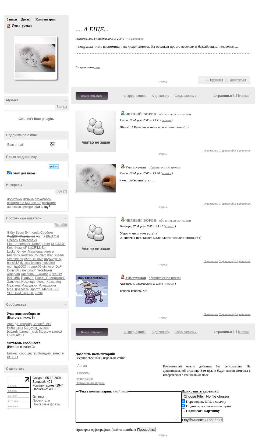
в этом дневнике (22, 173)
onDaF (57, 266)
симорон (28, 207)
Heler (46, 244)
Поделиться (238, 80)
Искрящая (28, 282)
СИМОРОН (15, 335)
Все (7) (61, 191)
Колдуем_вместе (36, 328)
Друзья (26, 19)
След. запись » (186, 96)
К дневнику (160, 96)
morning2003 (16, 266)
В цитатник (242, 150)
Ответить (211, 150)
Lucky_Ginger (17, 251)
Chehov (12, 240)
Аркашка (55, 274)
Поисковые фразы (46, 404)
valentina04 (28, 270)
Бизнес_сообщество (22, 353)
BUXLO (12, 357)
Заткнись (13, 282)
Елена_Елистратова (50, 278)
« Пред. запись (135, 96)
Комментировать (91, 95)
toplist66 (13, 270)
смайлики (120, 391)
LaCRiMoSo (37, 248)
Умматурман (9, 26)
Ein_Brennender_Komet (24, 244)
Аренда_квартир (19, 324)
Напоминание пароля (90, 383)
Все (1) (61, 107)
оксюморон (43, 199)
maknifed (48, 263)
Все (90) (61, 225)
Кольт (41, 282)
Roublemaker (43, 255)
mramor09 (34, 266)
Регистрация (84, 379)
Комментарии (46, 19)
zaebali (57, 331)
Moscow (45, 331)
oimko (46, 266)
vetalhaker (44, 270)
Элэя (39, 293)
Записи (12, 19)
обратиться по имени (175, 114)
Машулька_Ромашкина (39, 285)
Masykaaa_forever (41, 251)
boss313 (13, 263)
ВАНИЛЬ (13, 278)
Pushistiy (13, 255)
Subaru (59, 255)
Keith (10, 248)
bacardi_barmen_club (22, 331)
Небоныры (15, 328)
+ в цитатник (135, 38)
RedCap (27, 255)
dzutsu (25, 263)
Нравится (216, 80)
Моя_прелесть (18, 289)
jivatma (35, 263)
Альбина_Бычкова (34, 274)
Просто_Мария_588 (44, 289)
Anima (40, 236)
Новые (244, 96)
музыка (28, 199)
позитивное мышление (24, 203)
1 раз (97, 67)
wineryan (13, 274)
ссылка (166, 120)
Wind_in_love (33, 259)
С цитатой (226, 150)
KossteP (21, 248)
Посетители (41, 400)
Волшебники (42, 324)
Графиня (27, 278)
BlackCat (52, 236)
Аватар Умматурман (35, 57)
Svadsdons (15, 259)
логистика (14, 199)
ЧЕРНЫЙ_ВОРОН (20, 293)
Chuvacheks (28, 240)
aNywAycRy (52, 259)
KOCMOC (58, 244)
